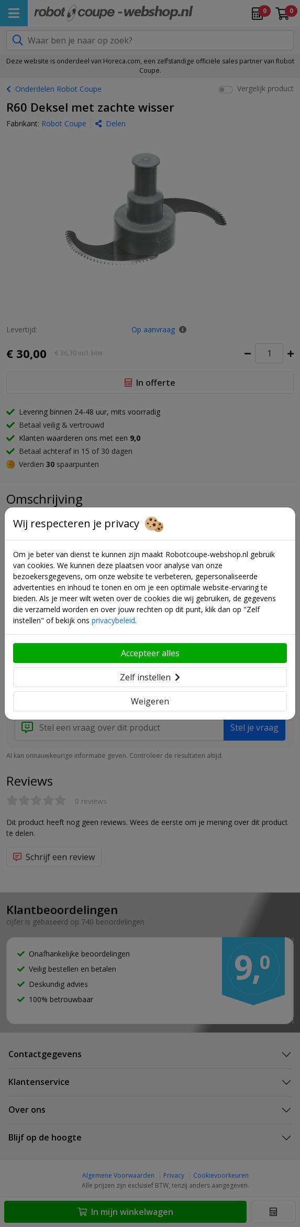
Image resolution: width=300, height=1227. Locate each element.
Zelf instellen (150, 677)
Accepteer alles (150, 653)
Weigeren (150, 701)
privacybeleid (113, 620)
